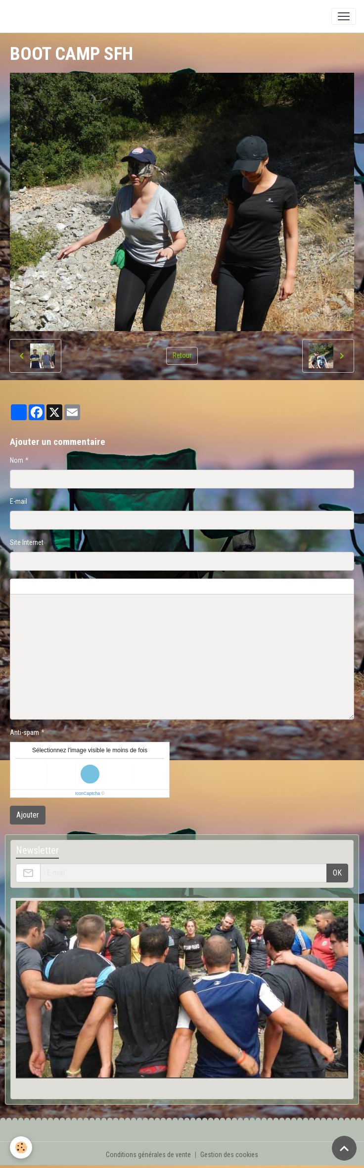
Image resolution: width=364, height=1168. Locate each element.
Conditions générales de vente (148, 1155)
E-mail (18, 501)
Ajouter (27, 815)
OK (337, 872)
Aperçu (248, 586)
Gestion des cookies (229, 1155)
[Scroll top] (344, 1148)
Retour (182, 355)
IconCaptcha (87, 793)
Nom (16, 460)
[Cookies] (21, 1147)
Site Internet (27, 542)
